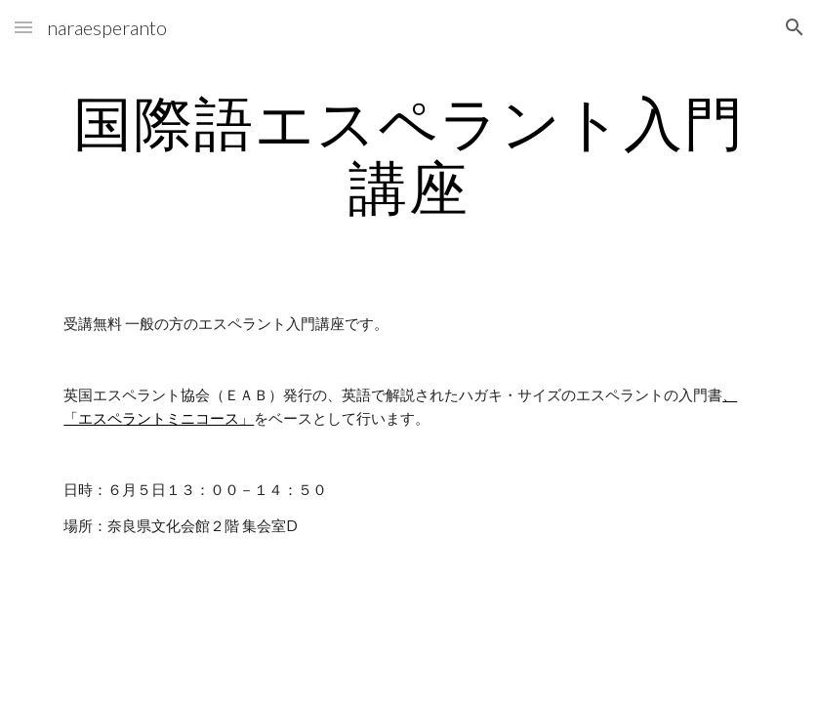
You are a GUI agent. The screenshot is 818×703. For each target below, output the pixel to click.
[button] (23, 27)
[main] (408, 154)
